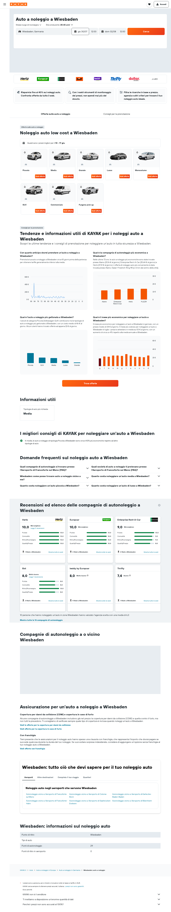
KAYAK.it (23, 870)
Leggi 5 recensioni (37, 528)
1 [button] (54, 57)
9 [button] (61, 63)
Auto (31, 870)
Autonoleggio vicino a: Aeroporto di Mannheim (132, 800)
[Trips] (4, 57)
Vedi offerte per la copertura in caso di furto (41, 729)
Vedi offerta (40, 176)
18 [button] (74, 70)
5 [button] (81, 57)
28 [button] (48, 83)
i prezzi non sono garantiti (74, 886)
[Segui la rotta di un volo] (4, 43)
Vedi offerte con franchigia (32, 748)
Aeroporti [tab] (28, 777)
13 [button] (41, 70)
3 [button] (67, 57)
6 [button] (41, 63)
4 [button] (74, 57)
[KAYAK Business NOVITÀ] (4, 49)
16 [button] (61, 70)
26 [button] (81, 77)
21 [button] (48, 77)
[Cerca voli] (4, 12)
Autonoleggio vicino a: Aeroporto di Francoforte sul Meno (46, 795)
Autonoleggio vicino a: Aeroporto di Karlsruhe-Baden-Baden (131, 795)
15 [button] (54, 70)
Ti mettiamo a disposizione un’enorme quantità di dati (92, 899)
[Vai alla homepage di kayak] (18, 4)
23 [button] (61, 77)
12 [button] (81, 63)
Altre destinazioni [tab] (45, 777)
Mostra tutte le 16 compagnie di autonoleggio (41, 620)
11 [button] (74, 63)
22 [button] (54, 77)
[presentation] (159, 505)
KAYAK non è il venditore (92, 894)
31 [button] (68, 83)
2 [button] (61, 57)
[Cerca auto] (4, 24)
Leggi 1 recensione (36, 577)
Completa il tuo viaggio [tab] (68, 777)
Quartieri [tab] (87, 777)
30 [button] (61, 83)
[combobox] (29, 24)
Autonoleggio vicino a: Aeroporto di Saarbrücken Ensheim (90, 802)
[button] (5, 4)
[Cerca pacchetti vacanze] (4, 30)
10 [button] (68, 63)
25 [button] (74, 77)
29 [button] (54, 83)
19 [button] (81, 70)
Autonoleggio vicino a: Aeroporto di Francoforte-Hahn (46, 802)
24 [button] (67, 77)
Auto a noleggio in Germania (69, 870)
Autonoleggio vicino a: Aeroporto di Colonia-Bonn (88, 795)
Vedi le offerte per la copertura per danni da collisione (45, 725)
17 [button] (68, 70)
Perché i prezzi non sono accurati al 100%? (92, 904)
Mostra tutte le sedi (56, 552)
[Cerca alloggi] (4, 18)
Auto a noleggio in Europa (46, 870)
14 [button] (48, 70)
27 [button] (41, 83)
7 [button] (47, 63)
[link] (90, 383)
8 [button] (54, 63)
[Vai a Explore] (4, 38)
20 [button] (41, 77)
